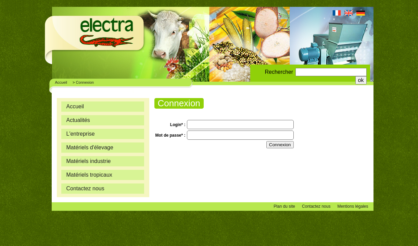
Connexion (85, 82)
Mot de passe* (169, 135)
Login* (177, 124)
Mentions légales (352, 206)
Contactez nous (316, 206)
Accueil (61, 82)
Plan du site (284, 206)
